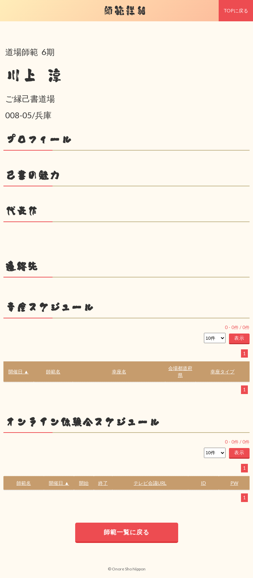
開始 (84, 483)
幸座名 (119, 371)
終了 (103, 483)
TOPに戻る (235, 10)
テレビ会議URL (150, 483)
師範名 (53, 371)
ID (203, 483)
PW (234, 483)
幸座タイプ (222, 371)
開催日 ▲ (18, 371)
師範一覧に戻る (126, 532)
